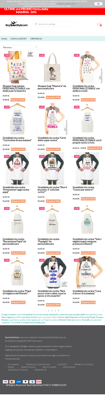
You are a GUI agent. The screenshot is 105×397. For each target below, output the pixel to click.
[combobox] (55, 24)
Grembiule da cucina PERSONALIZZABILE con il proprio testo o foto (87, 140)
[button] (100, 24)
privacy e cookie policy (66, 4)
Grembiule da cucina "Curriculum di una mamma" (17, 139)
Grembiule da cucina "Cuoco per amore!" (83, 188)
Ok (98, 4)
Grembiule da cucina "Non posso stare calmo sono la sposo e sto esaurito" (52, 293)
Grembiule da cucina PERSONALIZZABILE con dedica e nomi (86, 88)
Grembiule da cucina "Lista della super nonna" (52, 139)
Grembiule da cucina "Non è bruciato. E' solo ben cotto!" (52, 189)
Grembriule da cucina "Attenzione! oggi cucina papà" (16, 189)
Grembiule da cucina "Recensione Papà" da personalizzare (14, 241)
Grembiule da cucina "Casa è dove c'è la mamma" (87, 292)
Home (4, 38)
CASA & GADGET (18, 38)
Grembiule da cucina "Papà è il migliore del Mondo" (17, 292)
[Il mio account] (97, 24)
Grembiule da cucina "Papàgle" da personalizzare (48, 241)
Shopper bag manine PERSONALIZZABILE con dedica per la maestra (16, 88)
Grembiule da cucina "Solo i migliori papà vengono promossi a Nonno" (87, 241)
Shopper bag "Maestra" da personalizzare (52, 87)
